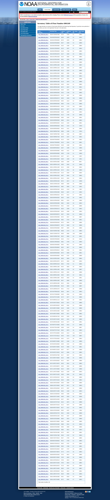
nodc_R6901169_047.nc (43, 158)
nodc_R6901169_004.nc (43, 40)
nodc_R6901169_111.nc (43, 335)
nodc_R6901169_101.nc (43, 308)
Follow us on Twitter (78, 493)
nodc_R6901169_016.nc (43, 73)
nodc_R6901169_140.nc (43, 415)
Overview (23, 26)
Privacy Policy (68, 494)
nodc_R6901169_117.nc (43, 352)
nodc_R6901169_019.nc (43, 81)
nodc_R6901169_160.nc (43, 471)
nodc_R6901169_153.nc (43, 451)
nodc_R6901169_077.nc (43, 241)
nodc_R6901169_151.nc (43, 446)
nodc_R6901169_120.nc (43, 360)
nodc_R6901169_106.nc (43, 321)
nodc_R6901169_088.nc (43, 272)
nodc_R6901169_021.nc (43, 87)
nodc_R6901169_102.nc (43, 310)
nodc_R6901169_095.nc (43, 291)
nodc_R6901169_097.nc (43, 297)
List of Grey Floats (25, 33)
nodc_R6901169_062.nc (43, 200)
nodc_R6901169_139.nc (43, 413)
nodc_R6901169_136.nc (43, 404)
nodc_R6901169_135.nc (43, 402)
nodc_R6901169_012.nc (43, 62)
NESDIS (37, 493)
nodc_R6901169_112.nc (43, 338)
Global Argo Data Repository (41, 19)
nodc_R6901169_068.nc (43, 217)
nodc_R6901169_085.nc (43, 263)
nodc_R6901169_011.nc (43, 59)
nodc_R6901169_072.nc (43, 228)
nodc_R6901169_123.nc (43, 368)
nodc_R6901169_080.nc (43, 250)
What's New (23, 24)
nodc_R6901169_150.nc (43, 443)
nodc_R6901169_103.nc (43, 313)
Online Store (63, 487)
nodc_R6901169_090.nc (43, 277)
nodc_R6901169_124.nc (43, 371)
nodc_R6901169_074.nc (43, 233)
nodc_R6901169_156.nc (43, 460)
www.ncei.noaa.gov (33, 16)
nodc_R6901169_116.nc (43, 349)
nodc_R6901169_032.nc (43, 117)
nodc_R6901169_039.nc (43, 136)
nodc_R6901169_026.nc (43, 100)
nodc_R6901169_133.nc (43, 396)
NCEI (41, 493)
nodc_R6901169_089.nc (43, 275)
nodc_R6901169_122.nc (43, 366)
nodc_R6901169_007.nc (43, 48)
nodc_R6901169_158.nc (43, 465)
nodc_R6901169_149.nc (43, 440)
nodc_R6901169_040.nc (43, 139)
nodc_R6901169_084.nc (43, 261)
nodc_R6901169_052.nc (43, 172)
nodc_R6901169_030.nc (43, 112)
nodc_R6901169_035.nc (43, 125)
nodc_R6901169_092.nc (43, 283)
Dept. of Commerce (28, 493)
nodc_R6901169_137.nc (43, 407)
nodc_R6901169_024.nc (43, 95)
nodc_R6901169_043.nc (43, 147)
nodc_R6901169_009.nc (43, 54)
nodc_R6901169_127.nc (43, 380)
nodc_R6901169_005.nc (43, 42)
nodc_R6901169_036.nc (43, 128)
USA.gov (67, 497)
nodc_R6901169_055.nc (43, 181)
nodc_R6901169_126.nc (43, 377)
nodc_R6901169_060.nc (43, 194)
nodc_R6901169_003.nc (43, 37)
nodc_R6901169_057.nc (43, 186)
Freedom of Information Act (70, 496)
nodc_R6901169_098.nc (43, 299)
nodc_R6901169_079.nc (43, 247)
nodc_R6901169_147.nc (43, 435)
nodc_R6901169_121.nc (43, 363)
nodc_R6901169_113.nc (43, 341)
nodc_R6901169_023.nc (43, 92)
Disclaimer (73, 494)
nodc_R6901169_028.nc (43, 106)
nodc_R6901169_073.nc (43, 230)
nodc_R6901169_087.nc (43, 269)
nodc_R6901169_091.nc (43, 280)
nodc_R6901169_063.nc (43, 203)
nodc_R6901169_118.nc (43, 355)
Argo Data (24, 31)
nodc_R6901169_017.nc (43, 76)
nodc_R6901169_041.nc (43, 142)
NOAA (33, 493)
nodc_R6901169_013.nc (43, 65)
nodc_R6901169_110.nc (43, 333)
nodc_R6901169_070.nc (43, 222)
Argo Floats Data (24, 29)
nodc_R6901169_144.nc (43, 426)
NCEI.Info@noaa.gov (68, 14)
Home (27, 19)
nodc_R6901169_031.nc (43, 114)
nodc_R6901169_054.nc (43, 178)
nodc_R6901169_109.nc (43, 330)
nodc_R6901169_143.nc (43, 424)
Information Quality (80, 494)
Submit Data (45, 487)
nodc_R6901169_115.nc (43, 346)
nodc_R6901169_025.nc (43, 98)
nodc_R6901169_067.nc (43, 214)
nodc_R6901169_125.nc (43, 374)
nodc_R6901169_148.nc (43, 438)
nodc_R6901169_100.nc (43, 305)
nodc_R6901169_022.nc (43, 89)
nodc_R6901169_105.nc (43, 319)
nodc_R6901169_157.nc (43, 462)
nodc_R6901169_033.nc (43, 120)
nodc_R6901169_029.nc (43, 109)
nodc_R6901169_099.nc (43, 302)
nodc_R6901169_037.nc (43, 131)
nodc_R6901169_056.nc (43, 183)
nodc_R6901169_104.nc (43, 316)
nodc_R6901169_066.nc (43, 211)
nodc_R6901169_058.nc (43, 189)
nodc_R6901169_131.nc (43, 391)
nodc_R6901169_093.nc (43, 286)
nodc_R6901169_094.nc (43, 288)
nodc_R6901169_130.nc (43, 388)
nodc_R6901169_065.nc (43, 208)
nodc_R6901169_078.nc (43, 244)
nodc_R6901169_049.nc (43, 164)
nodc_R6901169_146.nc (43, 432)
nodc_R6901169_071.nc (43, 225)
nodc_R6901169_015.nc (43, 70)
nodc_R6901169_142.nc (43, 421)
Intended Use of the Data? (54, 487)
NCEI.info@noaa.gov (69, 491)
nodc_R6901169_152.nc (43, 449)
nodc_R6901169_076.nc (43, 239)
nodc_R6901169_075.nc (43, 236)
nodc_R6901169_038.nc (43, 134)
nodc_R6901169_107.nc (43, 324)
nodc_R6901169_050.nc (43, 167)
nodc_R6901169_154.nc (43, 454)
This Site (71, 12)
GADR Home (27, 22)
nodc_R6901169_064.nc (43, 205)
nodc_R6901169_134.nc (43, 399)
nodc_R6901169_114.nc (43, 344)
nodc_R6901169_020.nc (43, 84)
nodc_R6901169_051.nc (43, 170)
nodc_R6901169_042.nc (43, 145)
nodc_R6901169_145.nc (43, 429)
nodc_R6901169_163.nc (43, 479)
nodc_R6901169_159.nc (43, 468)
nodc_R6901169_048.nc (43, 161)
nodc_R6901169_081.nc (43, 252)
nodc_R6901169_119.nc (43, 357)
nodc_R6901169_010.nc (43, 56)
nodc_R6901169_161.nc (43, 473)
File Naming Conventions (26, 35)
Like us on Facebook (69, 493)
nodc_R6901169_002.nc (43, 34)
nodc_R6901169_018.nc (43, 78)
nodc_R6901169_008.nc (43, 51)
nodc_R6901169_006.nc (43, 45)
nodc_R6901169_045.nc (43, 153)
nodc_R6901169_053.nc (43, 175)
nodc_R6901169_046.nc (43, 156)
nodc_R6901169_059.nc (43, 192)
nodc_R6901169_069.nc (43, 219)
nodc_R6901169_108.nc (43, 327)
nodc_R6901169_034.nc (43, 123)
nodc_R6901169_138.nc (43, 410)
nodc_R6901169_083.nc (43, 258)
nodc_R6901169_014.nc (43, 67)
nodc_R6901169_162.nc (43, 476)
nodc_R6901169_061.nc (43, 197)
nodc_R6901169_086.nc (43, 266)
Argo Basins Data (24, 27)
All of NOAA (75, 12)
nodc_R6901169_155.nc (43, 457)
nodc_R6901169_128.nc (43, 382)
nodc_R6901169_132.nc (43, 393)
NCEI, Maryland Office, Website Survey (32, 494)
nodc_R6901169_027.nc (43, 103)
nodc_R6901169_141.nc (43, 418)
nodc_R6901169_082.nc (43, 255)
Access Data (32, 19)
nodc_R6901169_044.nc (43, 150)
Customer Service (70, 487)
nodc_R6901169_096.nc (43, 294)
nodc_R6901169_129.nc (43, 385)
